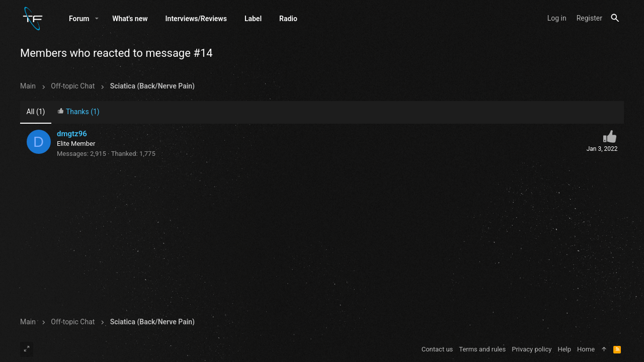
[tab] (78, 113)
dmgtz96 (72, 133)
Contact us (437, 349)
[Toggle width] (26, 349)
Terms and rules (482, 349)
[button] (97, 18)
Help (564, 349)
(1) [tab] (36, 112)
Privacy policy (531, 349)
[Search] (615, 18)
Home (586, 349)
